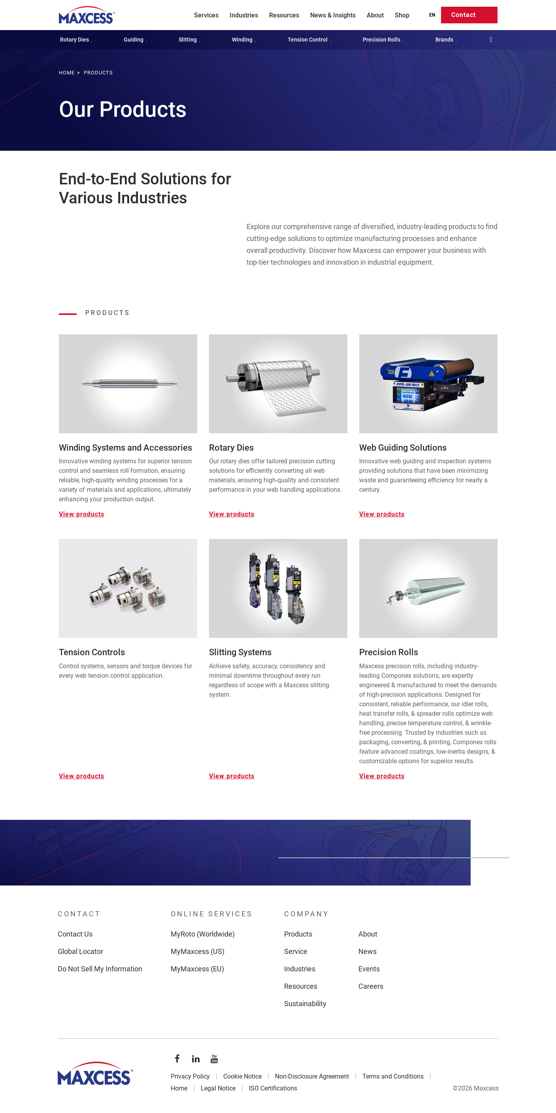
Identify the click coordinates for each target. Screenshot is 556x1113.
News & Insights (333, 15)
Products (298, 934)
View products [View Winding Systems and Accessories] (81, 514)
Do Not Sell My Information (100, 969)
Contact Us (75, 934)
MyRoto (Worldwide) (203, 934)
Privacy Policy (190, 1076)
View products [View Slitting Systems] (231, 776)
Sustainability (305, 1003)
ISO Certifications (273, 1088)
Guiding (137, 40)
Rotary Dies (78, 40)
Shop (402, 15)
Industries (244, 15)
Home (179, 1088)
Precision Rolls (385, 40)
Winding (245, 40)
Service (295, 951)
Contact (463, 15)
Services (206, 15)
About (375, 15)
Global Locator (80, 951)
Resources (284, 15)
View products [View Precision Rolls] (382, 776)
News (367, 951)
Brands (447, 40)
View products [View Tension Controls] (81, 776)
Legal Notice (218, 1088)
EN (432, 15)
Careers (370, 986)
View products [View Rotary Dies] (231, 514)
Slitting (191, 40)
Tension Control (311, 40)
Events (369, 969)
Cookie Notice (242, 1076)
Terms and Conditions (393, 1076)
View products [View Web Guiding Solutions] (382, 514)
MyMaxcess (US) (197, 951)
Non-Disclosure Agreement (312, 1076)
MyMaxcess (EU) (197, 969)
